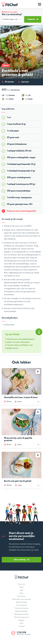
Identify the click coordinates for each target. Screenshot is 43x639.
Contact (21, 626)
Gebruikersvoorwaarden (21, 599)
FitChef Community (10, 4)
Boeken (21, 620)
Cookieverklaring (21, 608)
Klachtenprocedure (21, 614)
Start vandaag (21, 560)
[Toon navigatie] (39, 4)
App (21, 590)
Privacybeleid (21, 605)
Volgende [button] (32, 19)
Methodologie (21, 602)
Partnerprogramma (21, 617)
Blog (21, 593)
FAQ (21, 623)
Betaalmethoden (21, 611)
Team (21, 587)
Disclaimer (21, 596)
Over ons (21, 584)
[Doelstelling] (12, 19)
